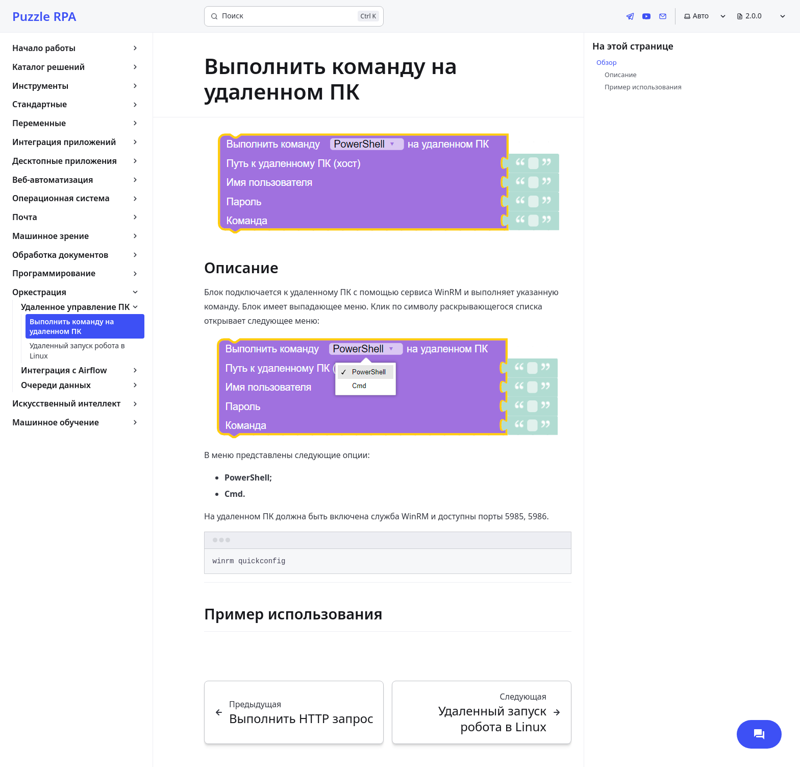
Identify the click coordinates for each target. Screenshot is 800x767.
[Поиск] (294, 16)
